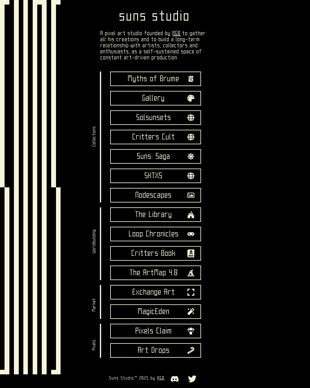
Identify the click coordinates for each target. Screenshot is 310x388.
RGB (177, 33)
